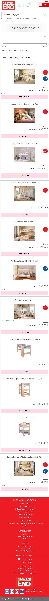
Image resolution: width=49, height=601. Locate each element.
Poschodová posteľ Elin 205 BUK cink (24, 261)
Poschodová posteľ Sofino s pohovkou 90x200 (24, 457)
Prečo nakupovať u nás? (25, 536)
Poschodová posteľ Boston (24, 222)
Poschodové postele (15, 21)
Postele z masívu (4, 21)
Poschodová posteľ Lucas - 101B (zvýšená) (24, 339)
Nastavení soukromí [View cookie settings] (35, 599)
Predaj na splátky (25, 520)
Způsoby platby (25, 506)
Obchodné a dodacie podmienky (25, 509)
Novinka (17, 58)
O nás (25, 539)
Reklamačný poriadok (25, 512)
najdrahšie (23, 50)
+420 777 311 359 (26, 546)
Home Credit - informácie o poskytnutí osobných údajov (25, 523)
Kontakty (25, 534)
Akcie (9, 58)
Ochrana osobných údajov (25, 515)
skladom (25, 58)
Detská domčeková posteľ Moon (24, 65)
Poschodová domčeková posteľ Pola (24, 143)
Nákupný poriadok (25, 517)
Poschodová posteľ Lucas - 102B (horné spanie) (24, 379)
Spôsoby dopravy (25, 503)
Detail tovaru (24, 97)
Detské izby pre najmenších (22, 18)
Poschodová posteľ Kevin (24, 300)
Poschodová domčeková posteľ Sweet (24, 182)
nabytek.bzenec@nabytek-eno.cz (26, 573)
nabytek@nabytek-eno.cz (26, 551)
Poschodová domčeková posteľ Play (24, 104)
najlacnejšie (12, 50)
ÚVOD (1, 18)
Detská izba (9, 18)
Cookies (25, 526)
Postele (34, 18)
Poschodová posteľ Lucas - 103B (24, 418)
